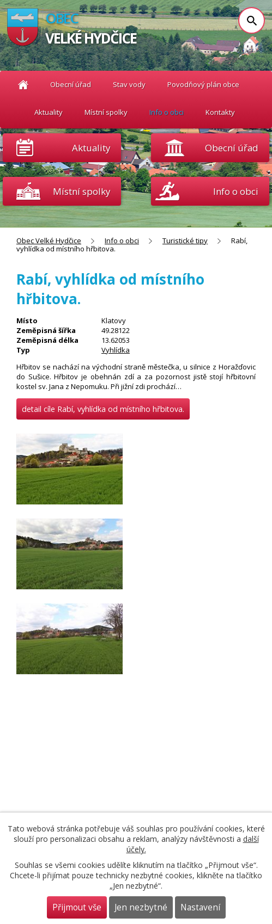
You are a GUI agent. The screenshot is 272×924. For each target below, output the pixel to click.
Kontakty (220, 112)
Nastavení (200, 907)
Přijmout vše (76, 907)
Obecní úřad (70, 84)
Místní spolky (106, 112)
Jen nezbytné (140, 907)
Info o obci (166, 112)
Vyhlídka (115, 350)
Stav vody (129, 84)
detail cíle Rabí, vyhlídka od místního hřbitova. (103, 409)
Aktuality (91, 147)
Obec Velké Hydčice (23, 84)
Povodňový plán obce (203, 84)
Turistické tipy (185, 240)
